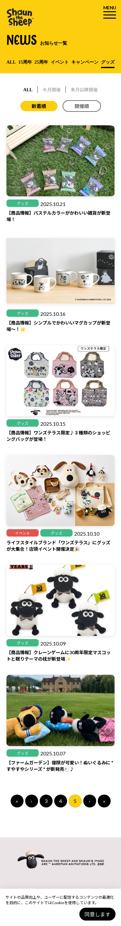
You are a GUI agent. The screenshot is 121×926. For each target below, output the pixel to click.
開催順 (82, 106)
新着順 (39, 106)
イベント (60, 62)
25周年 (41, 62)
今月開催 (52, 89)
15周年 (25, 62)
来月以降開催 (84, 89)
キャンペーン (84, 62)
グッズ (108, 62)
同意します (97, 914)
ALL (11, 62)
